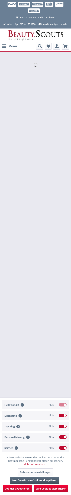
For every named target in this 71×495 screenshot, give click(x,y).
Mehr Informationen (35, 464)
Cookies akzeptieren (17, 488)
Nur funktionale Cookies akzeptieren (34, 480)
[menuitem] (9, 46)
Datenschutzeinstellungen (35, 472)
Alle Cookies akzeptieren (51, 488)
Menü (9, 45)
